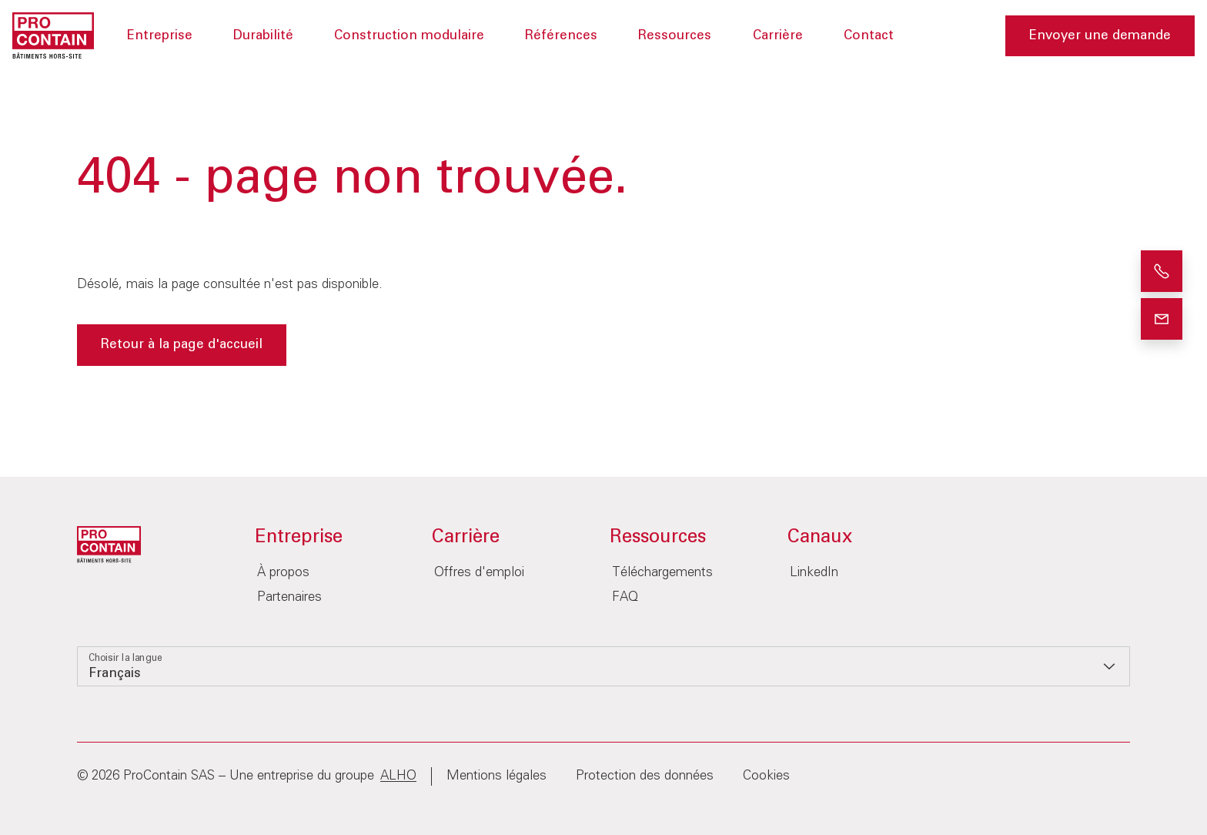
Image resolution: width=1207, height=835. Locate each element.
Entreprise (159, 35)
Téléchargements (662, 572)
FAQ (625, 597)
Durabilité (263, 35)
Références (561, 35)
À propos (283, 572)
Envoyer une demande (1100, 35)
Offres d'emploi (479, 572)
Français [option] (115, 673)
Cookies (766, 776)
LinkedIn (814, 572)
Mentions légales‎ (496, 776)
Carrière (778, 35)
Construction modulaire (409, 35)
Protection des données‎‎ (645, 776)
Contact (869, 35)
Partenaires (289, 597)
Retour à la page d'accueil (181, 344)
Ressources (674, 35)
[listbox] (603, 666)
